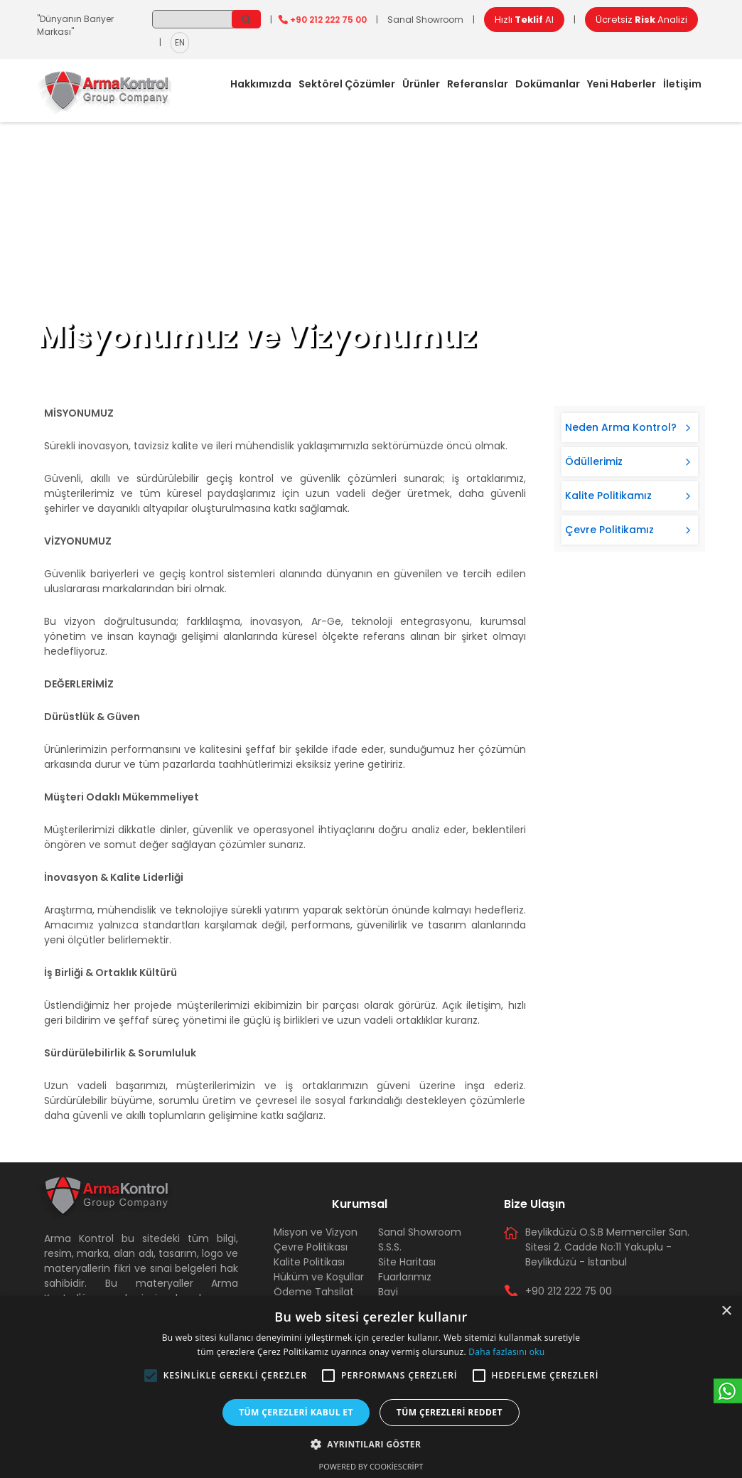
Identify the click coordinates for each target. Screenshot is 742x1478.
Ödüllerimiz (594, 461)
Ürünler (421, 84)
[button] (150, 1375)
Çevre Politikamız (609, 530)
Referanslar (477, 84)
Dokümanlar (547, 84)
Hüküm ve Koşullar (319, 1277)
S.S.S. (390, 1247)
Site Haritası (407, 1262)
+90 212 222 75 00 (328, 20)
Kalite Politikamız (608, 495)
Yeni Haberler (621, 84)
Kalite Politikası (309, 1262)
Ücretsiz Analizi (641, 19)
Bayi (388, 1292)
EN (180, 42)
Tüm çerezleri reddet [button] (449, 1412)
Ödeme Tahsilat (314, 1292)
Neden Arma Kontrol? (621, 427)
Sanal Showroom (425, 20)
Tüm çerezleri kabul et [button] (296, 1412)
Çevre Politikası (311, 1247)
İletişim (682, 84)
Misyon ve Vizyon (315, 1232)
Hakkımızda (260, 84)
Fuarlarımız (404, 1277)
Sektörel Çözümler (347, 84)
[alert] (371, 1387)
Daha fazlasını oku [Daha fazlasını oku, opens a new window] (506, 1352)
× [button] (726, 1311)
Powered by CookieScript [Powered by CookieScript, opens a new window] (371, 1466)
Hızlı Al (524, 19)
